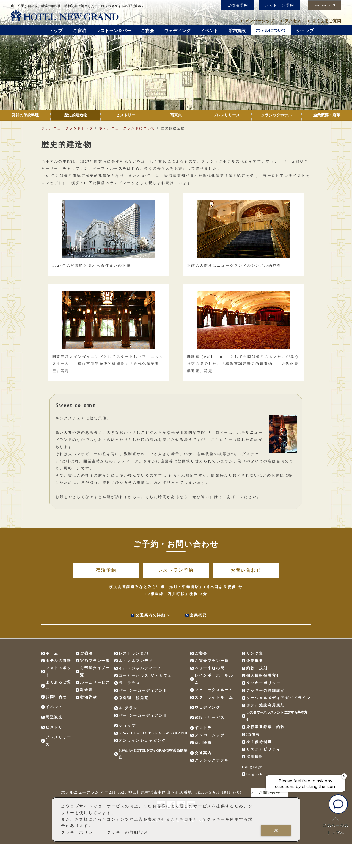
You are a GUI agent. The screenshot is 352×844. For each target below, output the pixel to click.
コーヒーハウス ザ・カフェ (145, 675)
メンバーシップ (257, 21)
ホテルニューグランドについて (127, 128)
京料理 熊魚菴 (134, 698)
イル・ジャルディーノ (140, 668)
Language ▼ (324, 5)
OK (276, 830)
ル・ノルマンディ (136, 661)
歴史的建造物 (75, 115)
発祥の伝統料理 (25, 115)
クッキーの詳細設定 (265, 690)
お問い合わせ (245, 570)
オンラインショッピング (142, 740)
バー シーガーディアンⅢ (143, 715)
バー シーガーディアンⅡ (143, 690)
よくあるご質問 (324, 21)
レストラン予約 (280, 5)
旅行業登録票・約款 (265, 727)
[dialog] (176, 819)
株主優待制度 (259, 742)
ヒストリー (125, 115)
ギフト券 (203, 728)
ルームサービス (95, 682)
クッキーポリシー (263, 683)
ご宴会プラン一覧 (212, 661)
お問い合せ (56, 697)
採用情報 (254, 757)
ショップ (127, 726)
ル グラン (128, 708)
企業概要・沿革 (326, 115)
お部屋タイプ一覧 (95, 671)
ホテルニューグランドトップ (67, 128)
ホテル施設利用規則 (265, 705)
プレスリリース (226, 115)
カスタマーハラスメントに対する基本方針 (276, 716)
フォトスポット (59, 671)
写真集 (176, 115)
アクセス (290, 21)
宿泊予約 (106, 570)
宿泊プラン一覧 (95, 661)
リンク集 (254, 653)
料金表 (86, 690)
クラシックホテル (276, 115)
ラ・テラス (129, 683)
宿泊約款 (88, 697)
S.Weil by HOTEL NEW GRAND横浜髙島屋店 (153, 754)
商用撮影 (203, 743)
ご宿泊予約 (238, 5)
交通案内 (203, 753)
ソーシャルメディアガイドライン (278, 698)
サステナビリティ (263, 749)
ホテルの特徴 (59, 661)
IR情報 (253, 734)
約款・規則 (257, 668)
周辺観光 (54, 717)
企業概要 (198, 615)
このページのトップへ (335, 825)
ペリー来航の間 (210, 668)
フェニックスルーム (214, 690)
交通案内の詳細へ (153, 615)
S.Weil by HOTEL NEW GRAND (153, 733)
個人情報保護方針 (263, 675)
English (254, 774)
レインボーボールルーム (216, 678)
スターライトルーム (214, 697)
